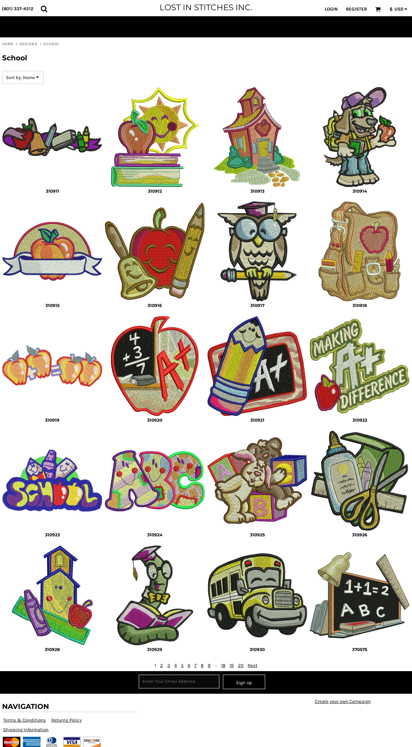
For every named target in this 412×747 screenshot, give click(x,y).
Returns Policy (66, 720)
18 (223, 665)
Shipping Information (26, 729)
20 (241, 665)
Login (331, 9)
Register (356, 9)
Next (252, 665)
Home (8, 44)
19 (232, 665)
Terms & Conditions (24, 720)
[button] (44, 8)
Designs (28, 44)
